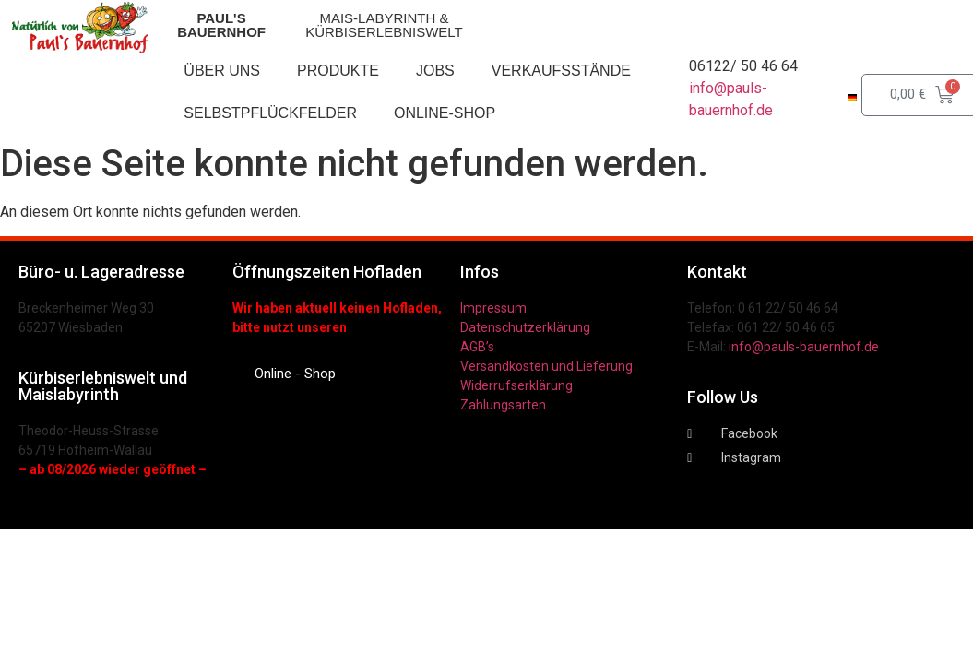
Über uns (222, 70)
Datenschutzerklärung (525, 327)
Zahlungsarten (503, 404)
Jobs (435, 70)
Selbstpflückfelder (270, 113)
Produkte (338, 70)
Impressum (493, 308)
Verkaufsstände (561, 70)
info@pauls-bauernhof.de (804, 346)
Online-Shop (444, 113)
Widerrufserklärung (516, 385)
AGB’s (477, 346)
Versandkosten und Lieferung (546, 366)
